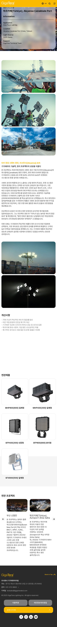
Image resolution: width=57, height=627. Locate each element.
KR (46, 3)
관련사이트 (11, 610)
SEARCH (50, 3)
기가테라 (8, 3)
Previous (3, 519)
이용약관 (15, 603)
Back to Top (49, 574)
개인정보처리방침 (40, 603)
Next (54, 519)
